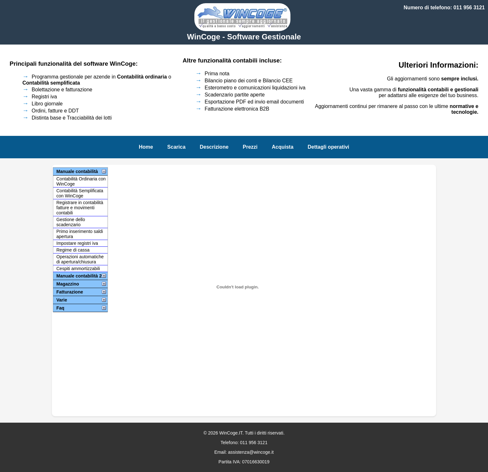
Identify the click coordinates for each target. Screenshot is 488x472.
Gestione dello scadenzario (70, 222)
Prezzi (250, 147)
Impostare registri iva (77, 243)
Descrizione (214, 147)
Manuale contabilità (77, 171)
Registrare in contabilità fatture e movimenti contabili (79, 207)
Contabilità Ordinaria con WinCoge (81, 181)
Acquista (283, 147)
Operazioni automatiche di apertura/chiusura (80, 259)
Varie (61, 299)
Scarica (176, 147)
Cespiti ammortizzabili (78, 268)
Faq (60, 308)
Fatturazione (69, 291)
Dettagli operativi (328, 147)
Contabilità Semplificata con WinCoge (79, 193)
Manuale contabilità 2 (79, 275)
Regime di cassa (73, 250)
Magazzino (67, 283)
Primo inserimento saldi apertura (79, 234)
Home (146, 147)
